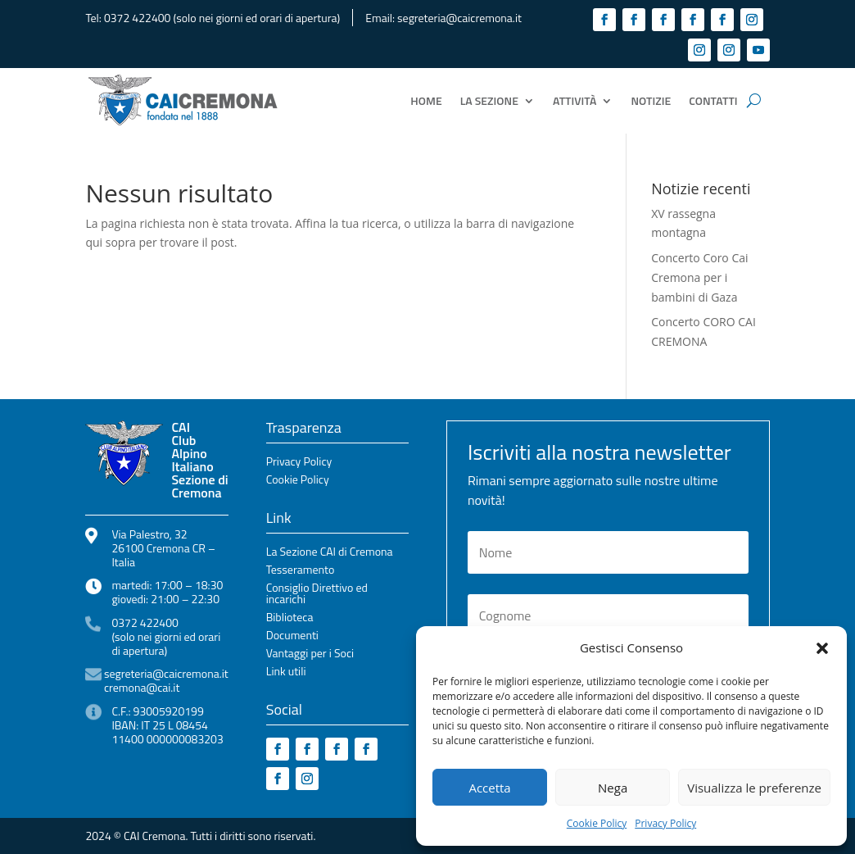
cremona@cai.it (141, 687)
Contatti (713, 100)
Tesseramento (300, 571)
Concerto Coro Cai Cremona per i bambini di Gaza (699, 277)
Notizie (651, 100)
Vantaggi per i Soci (310, 654)
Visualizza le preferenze (754, 787)
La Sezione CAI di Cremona (329, 553)
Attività (575, 100)
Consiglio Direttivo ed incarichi (317, 594)
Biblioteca (290, 618)
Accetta (489, 787)
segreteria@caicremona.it (459, 17)
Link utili (286, 672)
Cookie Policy (597, 823)
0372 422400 (137, 17)
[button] (822, 648)
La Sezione (489, 100)
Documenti (292, 636)
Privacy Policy (665, 823)
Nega (612, 787)
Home (425, 100)
